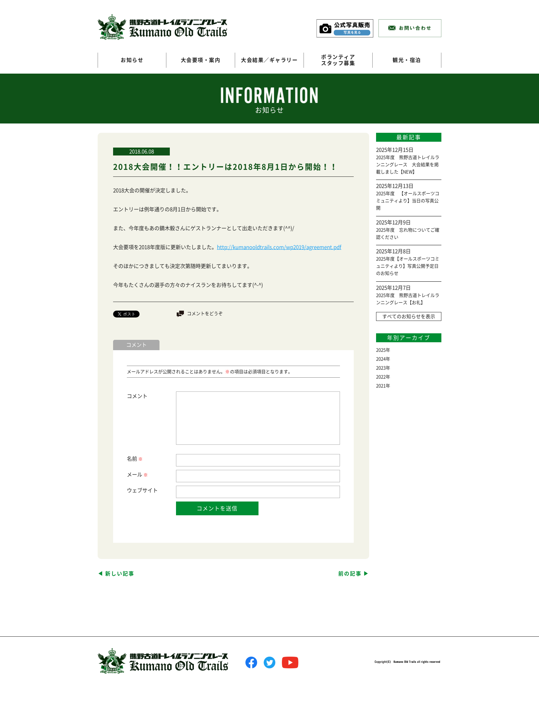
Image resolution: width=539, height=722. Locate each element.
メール (137, 475)
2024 (381, 359)
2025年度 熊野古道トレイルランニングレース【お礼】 (407, 299)
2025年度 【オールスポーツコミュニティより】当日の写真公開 (407, 200)
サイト (150, 490)
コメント (137, 396)
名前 (134, 459)
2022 (381, 377)
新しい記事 (119, 573)
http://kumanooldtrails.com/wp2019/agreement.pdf (279, 247)
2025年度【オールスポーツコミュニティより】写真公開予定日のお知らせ (407, 266)
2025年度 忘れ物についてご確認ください (407, 233)
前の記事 (350, 573)
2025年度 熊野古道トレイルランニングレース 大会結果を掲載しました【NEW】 (407, 164)
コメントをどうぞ (205, 313)
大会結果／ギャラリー (269, 60)
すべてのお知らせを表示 (408, 316)
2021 (381, 386)
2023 (381, 368)
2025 (381, 350)
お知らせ (132, 60)
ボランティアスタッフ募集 (338, 60)
